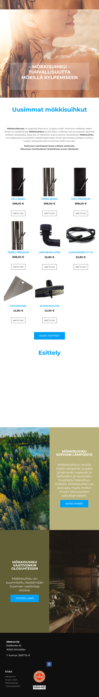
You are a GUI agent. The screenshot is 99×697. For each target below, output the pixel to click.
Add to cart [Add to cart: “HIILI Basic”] (18, 213)
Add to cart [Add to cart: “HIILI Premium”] (80, 213)
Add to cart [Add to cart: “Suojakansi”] (18, 320)
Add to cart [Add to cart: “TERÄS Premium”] (18, 267)
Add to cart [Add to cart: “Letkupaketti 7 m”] (80, 267)
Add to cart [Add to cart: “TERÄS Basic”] (49, 213)
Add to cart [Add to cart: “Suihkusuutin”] (49, 320)
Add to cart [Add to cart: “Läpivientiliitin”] (49, 267)
